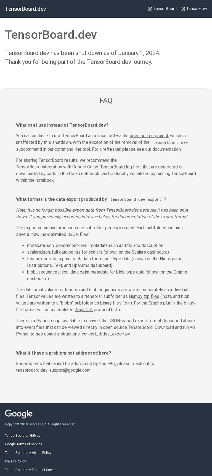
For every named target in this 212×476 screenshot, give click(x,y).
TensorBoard (162, 8)
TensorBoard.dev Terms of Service (31, 469)
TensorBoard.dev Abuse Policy (28, 452)
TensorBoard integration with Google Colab (57, 166)
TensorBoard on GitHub (22, 435)
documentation (166, 149)
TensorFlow (194, 8)
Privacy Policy (15, 461)
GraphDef (84, 309)
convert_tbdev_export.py (106, 333)
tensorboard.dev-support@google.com (53, 370)
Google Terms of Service (23, 444)
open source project (149, 135)
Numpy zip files (144, 295)
